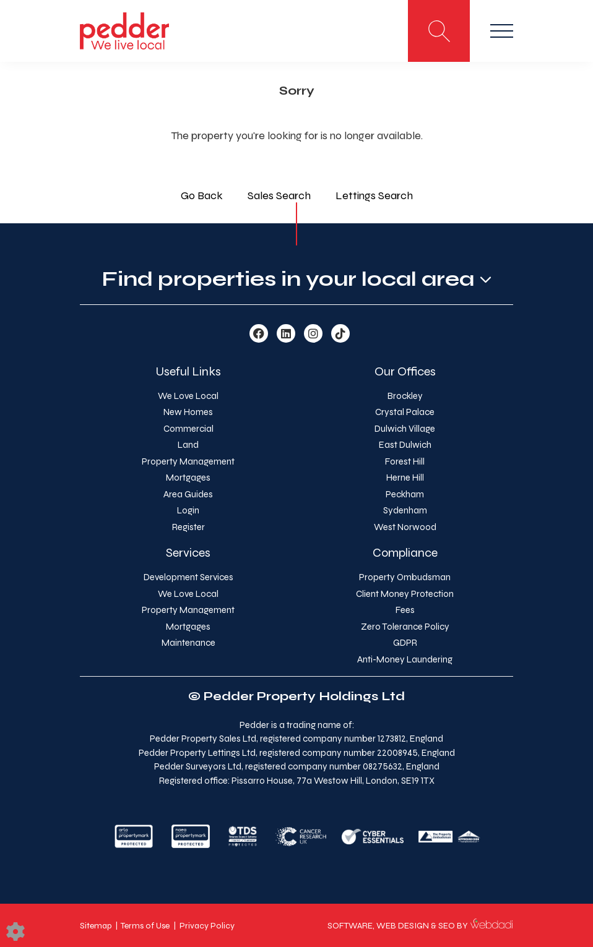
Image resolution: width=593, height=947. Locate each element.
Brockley (405, 395)
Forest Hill (405, 461)
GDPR (405, 642)
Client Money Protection (405, 593)
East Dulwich (405, 444)
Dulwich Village (404, 428)
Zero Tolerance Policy (405, 626)
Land (188, 444)
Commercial (188, 428)
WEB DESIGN (402, 925)
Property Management (188, 461)
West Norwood (405, 527)
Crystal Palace (405, 412)
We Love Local (188, 395)
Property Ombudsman (405, 577)
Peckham (405, 494)
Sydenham (405, 510)
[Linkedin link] (286, 334)
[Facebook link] (258, 334)
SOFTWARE (350, 925)
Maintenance (188, 642)
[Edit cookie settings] (15, 931)
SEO (446, 925)
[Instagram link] (313, 334)
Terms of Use (145, 925)
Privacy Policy (207, 925)
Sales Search (279, 195)
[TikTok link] (340, 334)
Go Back (202, 195)
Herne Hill (405, 477)
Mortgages (188, 477)
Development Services (188, 577)
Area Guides (188, 494)
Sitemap (95, 925)
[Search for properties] (439, 31)
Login (188, 510)
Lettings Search (374, 195)
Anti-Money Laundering (404, 659)
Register (188, 527)
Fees (405, 609)
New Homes (188, 412)
